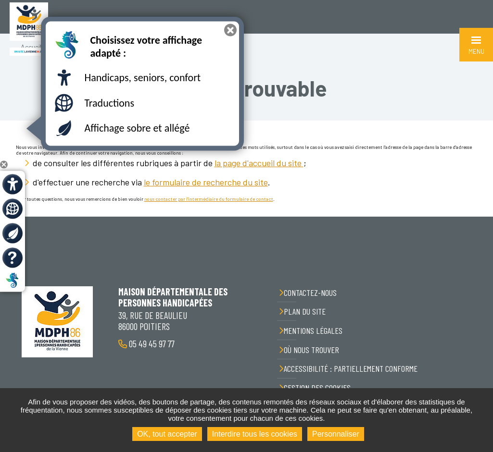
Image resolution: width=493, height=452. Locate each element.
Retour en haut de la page (478, 216)
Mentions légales (313, 330)
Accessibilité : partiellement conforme (350, 368)
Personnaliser (335, 434)
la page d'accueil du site (259, 163)
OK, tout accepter (167, 434)
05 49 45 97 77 (151, 343)
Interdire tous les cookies (254, 434)
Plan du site (305, 311)
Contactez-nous (310, 292)
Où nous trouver (311, 349)
